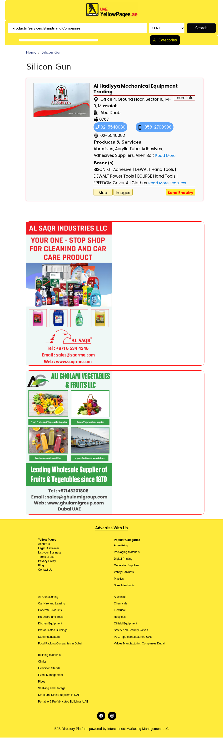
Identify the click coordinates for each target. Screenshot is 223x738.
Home (31, 52)
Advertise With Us (111, 528)
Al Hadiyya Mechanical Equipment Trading (136, 89)
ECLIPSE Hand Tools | (157, 176)
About (41, 544)
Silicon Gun (51, 52)
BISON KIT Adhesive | (114, 170)
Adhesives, (152, 149)
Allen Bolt (145, 156)
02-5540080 (110, 127)
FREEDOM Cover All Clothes (120, 183)
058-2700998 (155, 127)
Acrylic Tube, (127, 149)
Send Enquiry (180, 193)
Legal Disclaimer (48, 548)
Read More (165, 156)
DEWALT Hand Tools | (155, 170)
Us (47, 544)
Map (103, 193)
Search (201, 28)
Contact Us (45, 570)
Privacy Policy (47, 561)
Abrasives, (104, 149)
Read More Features (167, 183)
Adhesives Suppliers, (114, 156)
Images (123, 193)
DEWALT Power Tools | (115, 176)
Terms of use (46, 557)
